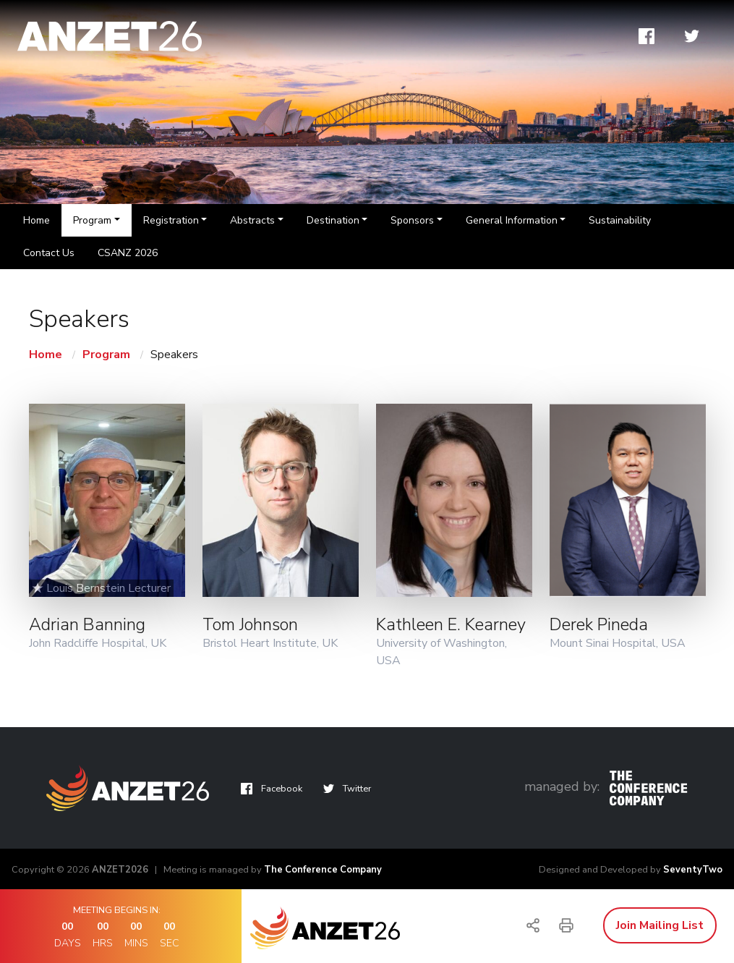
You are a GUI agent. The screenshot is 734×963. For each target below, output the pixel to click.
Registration (171, 220)
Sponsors (412, 220)
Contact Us (48, 253)
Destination (333, 220)
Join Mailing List (660, 925)
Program (92, 220)
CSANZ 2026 (128, 253)
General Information (512, 220)
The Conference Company (323, 869)
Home (36, 220)
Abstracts (252, 220)
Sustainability (620, 220)
